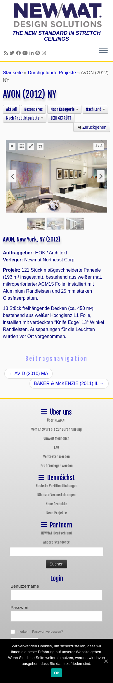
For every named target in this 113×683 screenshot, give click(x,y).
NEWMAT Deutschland (56, 533)
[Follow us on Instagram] (45, 53)
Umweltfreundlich (56, 438)
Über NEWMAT (56, 420)
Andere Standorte (56, 542)
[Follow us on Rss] (7, 53)
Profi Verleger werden (57, 465)
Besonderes (33, 109)
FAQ (56, 447)
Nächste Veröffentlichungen (56, 486)
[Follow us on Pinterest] (38, 53)
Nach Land (95, 109)
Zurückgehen (91, 127)
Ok (56, 673)
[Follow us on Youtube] (25, 53)
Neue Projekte (56, 513)
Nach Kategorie (64, 109)
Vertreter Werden (56, 456)
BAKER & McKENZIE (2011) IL (69, 383)
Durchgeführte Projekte (52, 72)
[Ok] (106, 661)
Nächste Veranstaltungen (56, 495)
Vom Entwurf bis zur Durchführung (56, 429)
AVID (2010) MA (28, 373)
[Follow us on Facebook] (19, 53)
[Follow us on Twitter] (13, 53)
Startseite (13, 72)
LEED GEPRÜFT (61, 118)
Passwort (20, 607)
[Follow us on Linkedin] (32, 53)
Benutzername (25, 586)
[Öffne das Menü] (103, 50)
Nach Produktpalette (24, 118)
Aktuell (11, 109)
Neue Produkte (56, 504)
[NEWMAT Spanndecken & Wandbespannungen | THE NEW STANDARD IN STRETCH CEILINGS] (56, 15)
